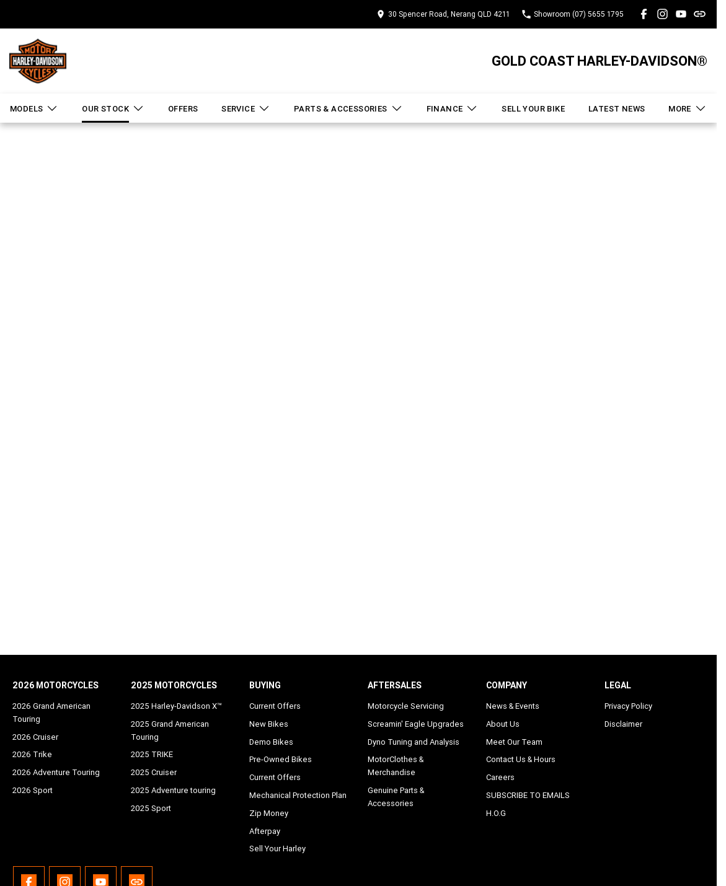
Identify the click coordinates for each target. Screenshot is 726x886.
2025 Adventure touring (173, 790)
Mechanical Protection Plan (298, 795)
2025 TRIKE (152, 754)
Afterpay (264, 831)
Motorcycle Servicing (406, 706)
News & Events (512, 706)
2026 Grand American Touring (51, 712)
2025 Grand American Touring (170, 730)
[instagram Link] (662, 14)
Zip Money (268, 813)
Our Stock (113, 108)
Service (245, 108)
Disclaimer (623, 724)
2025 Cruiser (154, 772)
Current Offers (275, 706)
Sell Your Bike (533, 108)
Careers (500, 777)
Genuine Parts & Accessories (396, 797)
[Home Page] (37, 61)
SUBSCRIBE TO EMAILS (528, 795)
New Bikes (268, 724)
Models (34, 108)
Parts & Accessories (348, 108)
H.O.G (496, 813)
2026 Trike (32, 754)
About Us (503, 724)
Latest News (616, 108)
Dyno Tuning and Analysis (413, 742)
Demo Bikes (271, 742)
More (687, 108)
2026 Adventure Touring (56, 772)
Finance (453, 108)
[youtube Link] (681, 14)
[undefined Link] (699, 14)
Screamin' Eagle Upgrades (416, 724)
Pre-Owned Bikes (280, 759)
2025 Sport (151, 808)
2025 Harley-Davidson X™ (176, 706)
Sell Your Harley (277, 848)
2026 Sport (32, 790)
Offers (183, 108)
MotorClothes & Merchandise (395, 766)
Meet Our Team (514, 742)
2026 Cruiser (35, 737)
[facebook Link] (644, 14)
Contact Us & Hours (521, 759)
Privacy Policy (628, 706)
